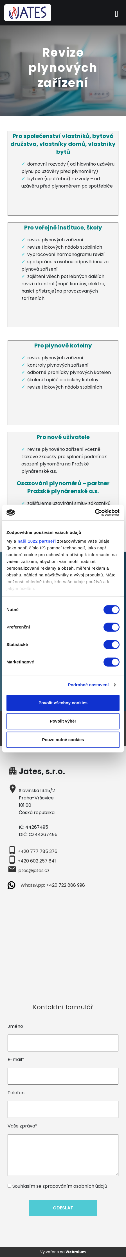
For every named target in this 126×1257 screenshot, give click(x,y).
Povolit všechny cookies (63, 702)
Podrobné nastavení (88, 684)
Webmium (76, 1251)
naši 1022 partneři (36, 541)
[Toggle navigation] (116, 12)
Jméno (15, 1026)
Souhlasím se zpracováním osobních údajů (59, 1186)
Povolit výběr (63, 721)
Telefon (16, 1092)
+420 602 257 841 (37, 861)
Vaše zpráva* (22, 1126)
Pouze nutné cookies (63, 739)
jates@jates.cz (34, 870)
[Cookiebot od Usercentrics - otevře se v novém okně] (95, 512)
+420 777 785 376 (37, 851)
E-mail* (16, 1059)
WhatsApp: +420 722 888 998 (53, 885)
